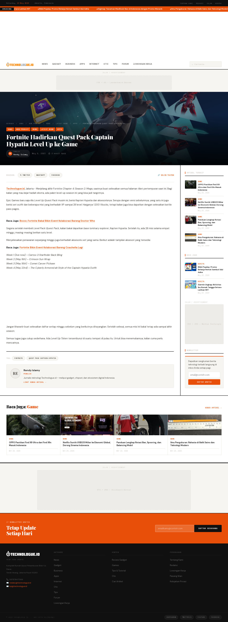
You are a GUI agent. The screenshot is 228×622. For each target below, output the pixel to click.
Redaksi (200, 3)
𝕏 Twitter (25, 175)
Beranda (10, 123)
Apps (82, 64)
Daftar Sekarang (208, 528)
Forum (125, 64)
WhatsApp (40, 175)
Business (70, 64)
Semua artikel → (213, 408)
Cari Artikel (117, 581)
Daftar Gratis (204, 382)
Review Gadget (119, 560)
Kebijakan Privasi (178, 581)
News (45, 64)
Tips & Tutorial (119, 570)
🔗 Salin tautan (166, 175)
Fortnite (18, 358)
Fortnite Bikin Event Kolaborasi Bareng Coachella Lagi (51, 247)
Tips (115, 64)
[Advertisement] (114, 35)
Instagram (171, 617)
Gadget (56, 64)
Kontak (218, 3)
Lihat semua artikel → (35, 382)
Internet (94, 64)
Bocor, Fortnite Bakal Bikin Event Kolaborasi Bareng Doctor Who (57, 220)
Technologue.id (15, 188)
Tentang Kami (186, 3)
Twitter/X (187, 617)
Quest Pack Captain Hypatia (42, 358)
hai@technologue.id (18, 586)
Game (21, 123)
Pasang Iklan (176, 576)
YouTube (201, 617)
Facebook (55, 175)
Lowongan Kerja (142, 64)
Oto (106, 64)
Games (115, 565)
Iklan (209, 3)
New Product (35, 123)
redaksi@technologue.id (20, 583)
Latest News (62, 123)
